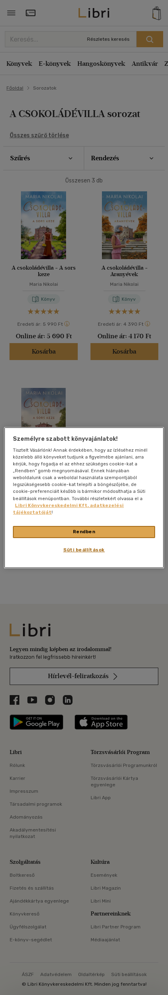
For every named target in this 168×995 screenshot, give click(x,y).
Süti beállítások (84, 550)
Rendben (84, 531)
